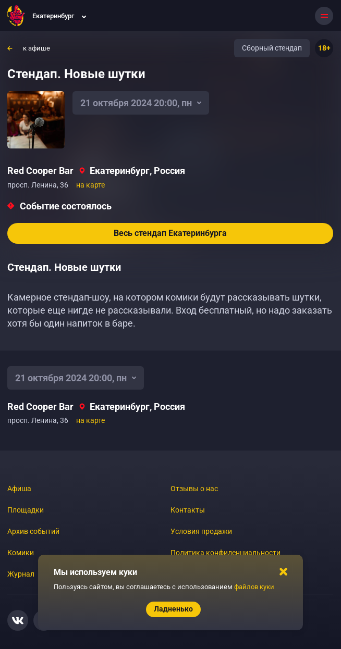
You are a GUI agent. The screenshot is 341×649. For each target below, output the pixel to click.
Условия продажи (201, 531)
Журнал (20, 574)
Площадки (25, 510)
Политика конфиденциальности (225, 552)
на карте (90, 185)
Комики (20, 552)
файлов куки (254, 587)
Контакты (187, 510)
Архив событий (33, 531)
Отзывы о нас (194, 488)
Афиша (19, 488)
